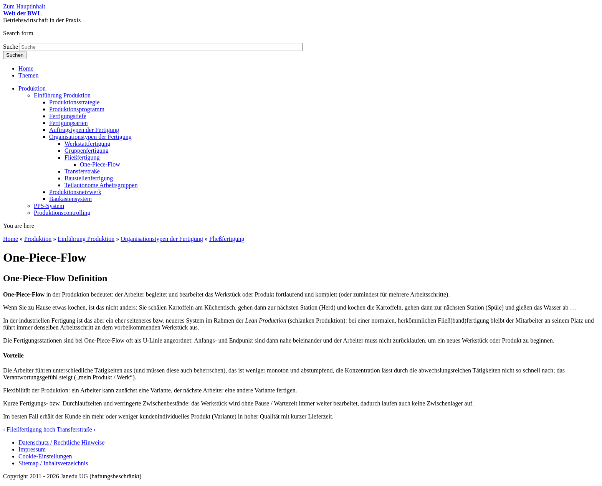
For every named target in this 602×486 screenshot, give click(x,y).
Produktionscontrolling (62, 212)
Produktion (32, 88)
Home (25, 68)
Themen (28, 75)
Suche (11, 46)
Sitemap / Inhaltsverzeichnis (53, 463)
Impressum (32, 449)
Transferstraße (82, 171)
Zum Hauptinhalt (24, 6)
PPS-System (49, 206)
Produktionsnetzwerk (75, 192)
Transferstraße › (76, 429)
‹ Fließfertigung (22, 429)
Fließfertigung (82, 157)
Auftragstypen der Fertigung (84, 130)
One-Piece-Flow (100, 164)
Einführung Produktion (62, 95)
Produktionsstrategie (74, 102)
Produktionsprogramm (76, 109)
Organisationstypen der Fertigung (90, 136)
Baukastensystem (70, 199)
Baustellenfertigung (88, 178)
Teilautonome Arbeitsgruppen (100, 185)
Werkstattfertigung (87, 143)
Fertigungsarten (68, 123)
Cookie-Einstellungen (45, 456)
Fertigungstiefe (67, 116)
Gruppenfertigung (86, 150)
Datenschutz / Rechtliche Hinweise (61, 442)
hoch (49, 429)
